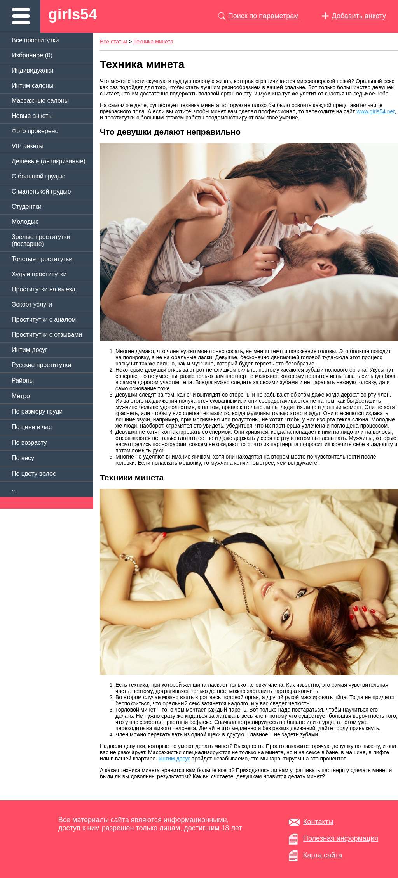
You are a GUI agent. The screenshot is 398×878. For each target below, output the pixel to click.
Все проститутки (35, 40)
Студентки (27, 206)
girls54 (72, 14)
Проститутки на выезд (43, 289)
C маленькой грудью (41, 191)
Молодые (25, 221)
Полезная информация (340, 838)
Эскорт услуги (32, 304)
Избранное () (32, 55)
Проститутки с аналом (44, 319)
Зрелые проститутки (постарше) (41, 240)
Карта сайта (322, 855)
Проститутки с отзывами (47, 334)
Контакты (318, 822)
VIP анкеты (28, 146)
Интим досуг (29, 349)
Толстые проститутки (42, 259)
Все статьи (113, 41)
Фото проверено (35, 131)
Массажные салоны (40, 100)
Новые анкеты (32, 116)
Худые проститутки (39, 274)
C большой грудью (38, 176)
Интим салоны (33, 85)
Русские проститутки (41, 365)
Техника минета (153, 41)
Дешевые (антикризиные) (49, 161)
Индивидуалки (32, 70)
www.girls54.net (375, 111)
